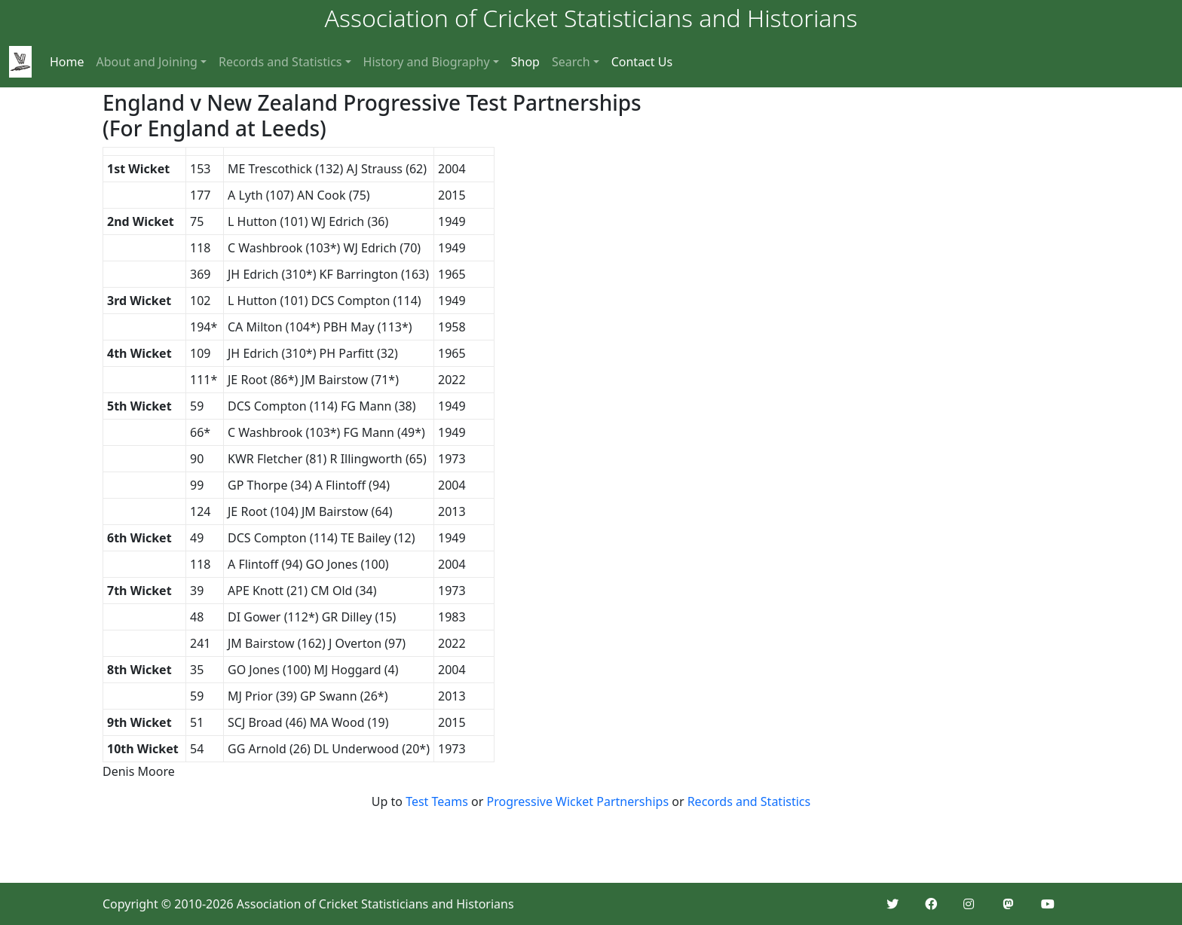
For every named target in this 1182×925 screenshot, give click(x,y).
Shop (525, 61)
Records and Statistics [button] (280, 61)
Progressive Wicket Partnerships (578, 801)
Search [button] (571, 61)
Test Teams (437, 801)
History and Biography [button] (426, 61)
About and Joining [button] (147, 61)
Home (67, 61)
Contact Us (641, 61)
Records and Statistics (749, 801)
